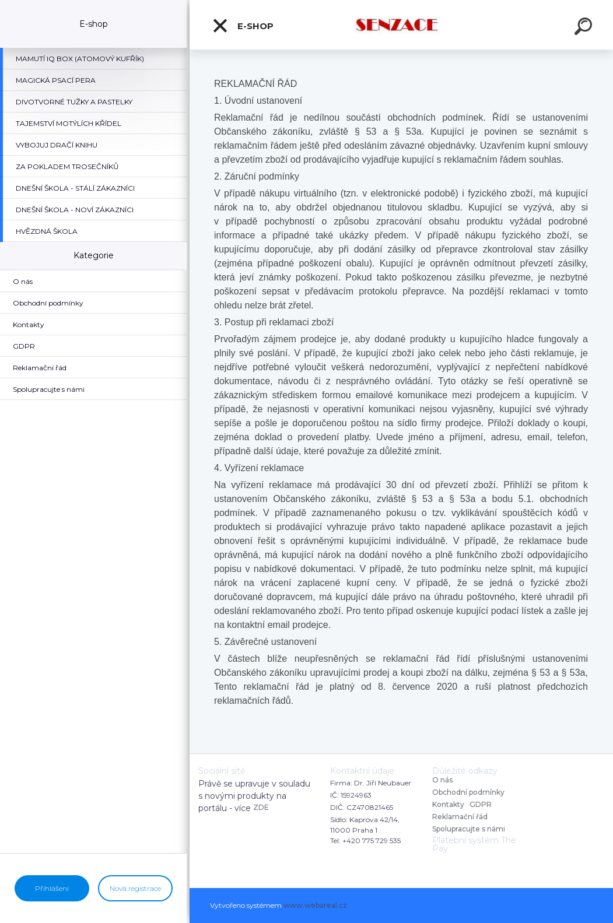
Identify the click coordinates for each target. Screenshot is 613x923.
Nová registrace (135, 888)
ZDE (261, 807)
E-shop (243, 26)
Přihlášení (52, 888)
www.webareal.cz (315, 905)
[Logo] (401, 24)
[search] (585, 28)
